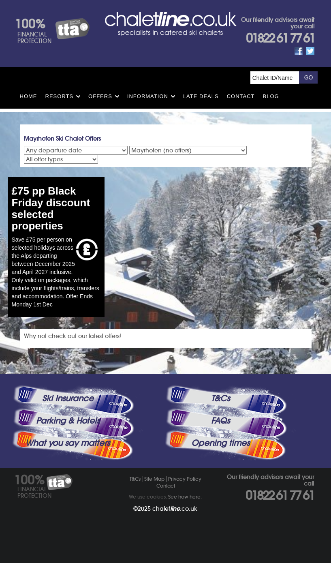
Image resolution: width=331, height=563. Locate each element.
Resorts (59, 96)
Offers (100, 96)
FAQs (220, 420)
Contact (241, 96)
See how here (184, 497)
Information (147, 96)
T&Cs (220, 398)
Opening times (220, 443)
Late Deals (201, 96)
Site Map (154, 479)
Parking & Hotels (68, 420)
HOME (28, 96)
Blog (271, 96)
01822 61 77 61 (280, 38)
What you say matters (68, 443)
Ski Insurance (68, 398)
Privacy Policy (184, 479)
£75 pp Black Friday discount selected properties (51, 208)
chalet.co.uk (174, 508)
